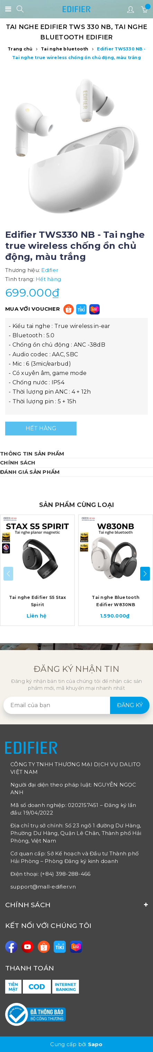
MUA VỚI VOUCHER (32, 309)
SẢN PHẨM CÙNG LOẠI (76, 505)
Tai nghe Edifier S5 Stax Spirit (37, 601)
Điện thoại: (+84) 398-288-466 (50, 874)
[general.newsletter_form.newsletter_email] (76, 705)
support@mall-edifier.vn (43, 886)
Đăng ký (130, 705)
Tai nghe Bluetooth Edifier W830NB (116, 601)
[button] (145, 573)
